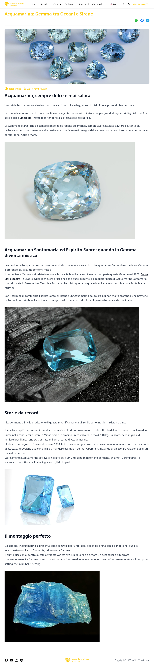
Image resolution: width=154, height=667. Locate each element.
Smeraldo (25, 117)
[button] (114, 4)
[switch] (123, 4)
